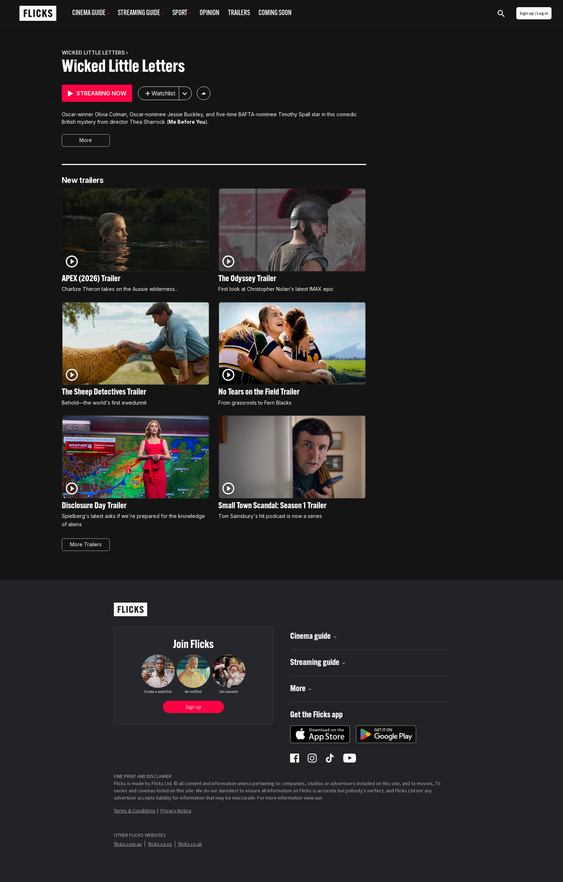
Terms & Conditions (134, 810)
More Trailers (86, 544)
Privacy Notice (175, 810)
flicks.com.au (128, 844)
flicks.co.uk (190, 844)
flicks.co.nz (160, 844)
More (85, 140)
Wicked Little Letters (123, 67)
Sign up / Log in (534, 13)
